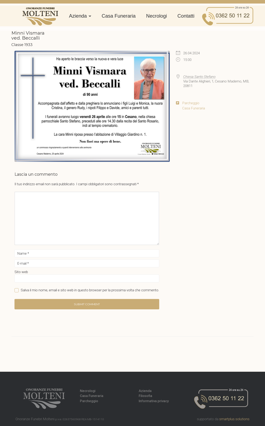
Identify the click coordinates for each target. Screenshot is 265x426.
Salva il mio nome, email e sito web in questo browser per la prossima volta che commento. (90, 290)
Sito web (21, 272)
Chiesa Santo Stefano (199, 77)
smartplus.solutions (234, 419)
